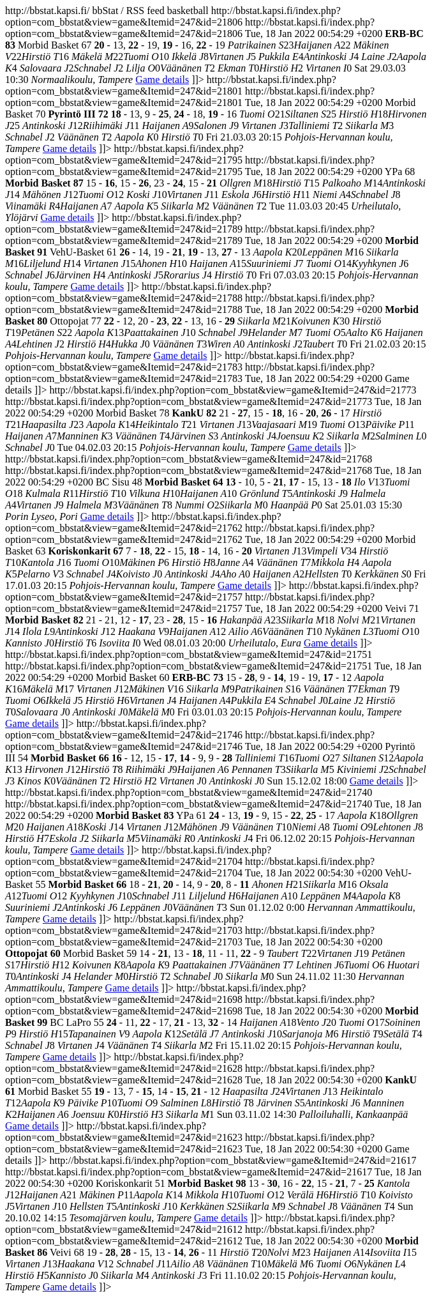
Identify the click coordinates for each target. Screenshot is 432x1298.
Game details (162, 79)
